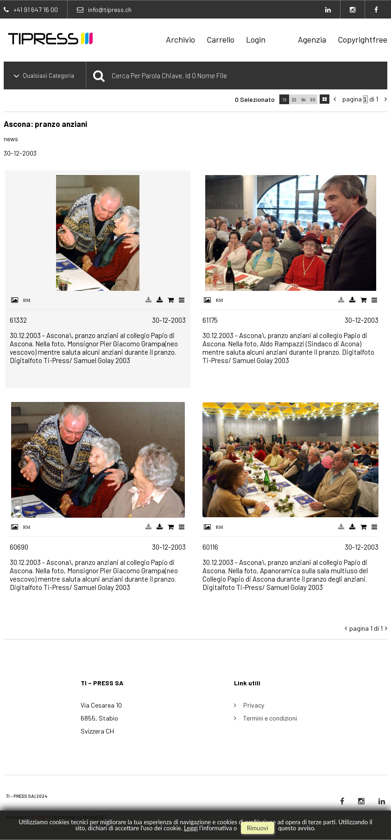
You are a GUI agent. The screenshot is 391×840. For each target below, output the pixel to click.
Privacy (253, 705)
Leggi (191, 828)
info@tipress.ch (110, 9)
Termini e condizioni (270, 718)
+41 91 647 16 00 (35, 9)
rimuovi (257, 828)
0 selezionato (255, 99)
